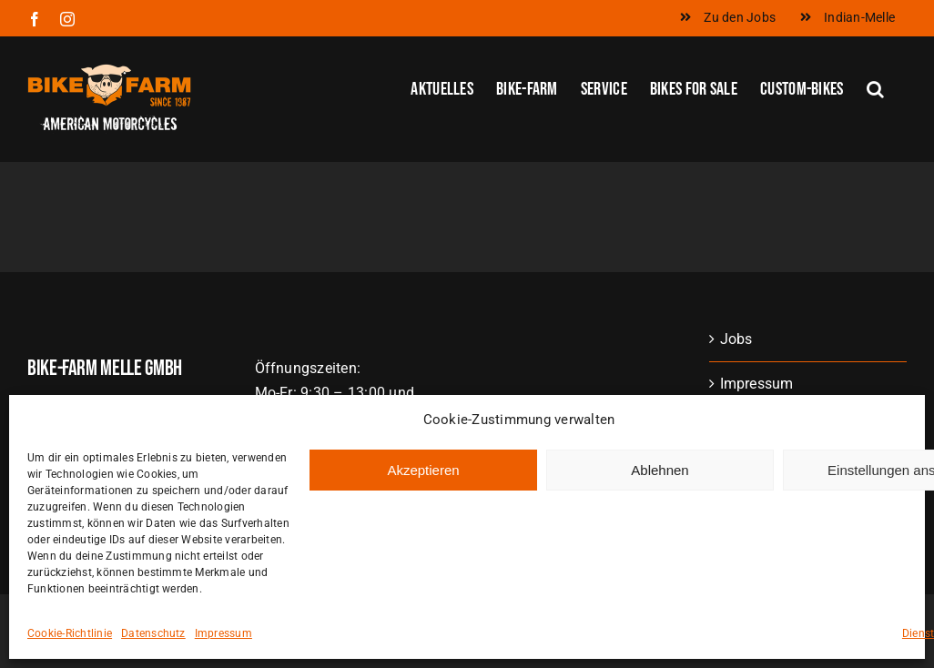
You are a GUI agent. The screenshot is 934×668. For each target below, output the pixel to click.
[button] (875, 87)
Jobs (736, 339)
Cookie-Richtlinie (69, 649)
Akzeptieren (423, 485)
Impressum (223, 649)
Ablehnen (659, 485)
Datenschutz (153, 649)
